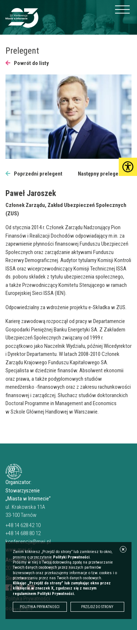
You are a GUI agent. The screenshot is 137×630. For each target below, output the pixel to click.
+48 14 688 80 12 (23, 533)
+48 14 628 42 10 (23, 525)
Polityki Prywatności (71, 557)
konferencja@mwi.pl (28, 541)
